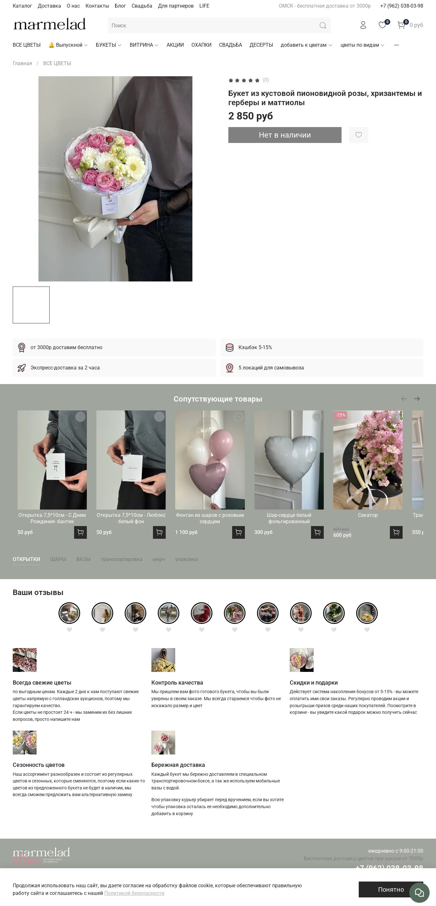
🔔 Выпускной (68, 45)
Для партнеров (176, 6)
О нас (73, 6)
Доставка (49, 6)
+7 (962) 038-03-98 (401, 6)
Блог (120, 6)
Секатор (386, 522)
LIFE (204, 6)
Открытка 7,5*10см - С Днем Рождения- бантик (50, 525)
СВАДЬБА (230, 45)
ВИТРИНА (144, 45)
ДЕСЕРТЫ (261, 45)
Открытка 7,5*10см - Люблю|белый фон (134, 525)
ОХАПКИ (201, 45)
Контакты (97, 6)
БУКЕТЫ (109, 45)
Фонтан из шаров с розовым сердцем (218, 525)
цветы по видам (363, 45)
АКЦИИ (175, 45)
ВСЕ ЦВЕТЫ (27, 45)
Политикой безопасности (134, 893)
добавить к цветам (307, 45)
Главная (22, 63)
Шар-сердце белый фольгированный (302, 525)
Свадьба (142, 6)
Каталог (22, 6)
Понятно (391, 889)
